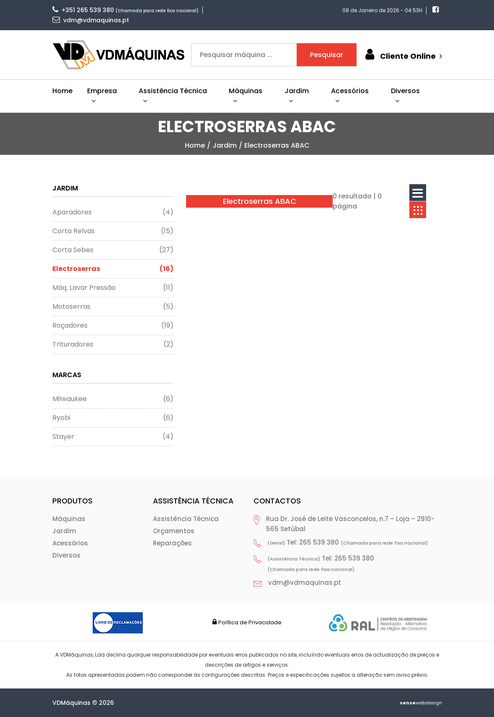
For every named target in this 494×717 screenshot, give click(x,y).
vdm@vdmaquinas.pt (90, 20)
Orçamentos (173, 531)
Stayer (113, 437)
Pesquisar (326, 55)
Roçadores (113, 326)
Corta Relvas (113, 231)
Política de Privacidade (250, 622)
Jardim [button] (297, 95)
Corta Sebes (113, 250)
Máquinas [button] (245, 95)
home (195, 145)
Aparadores (113, 212)
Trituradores (113, 344)
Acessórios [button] (350, 95)
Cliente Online (402, 55)
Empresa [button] (102, 95)
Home (62, 91)
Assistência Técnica (186, 518)
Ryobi (113, 418)
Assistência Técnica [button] (173, 95)
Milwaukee (113, 399)
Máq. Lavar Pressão (113, 288)
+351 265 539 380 (83, 10)
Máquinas (68, 518)
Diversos (66, 555)
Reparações (172, 543)
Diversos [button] (405, 95)
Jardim (224, 145)
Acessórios (70, 543)
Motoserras (113, 307)
